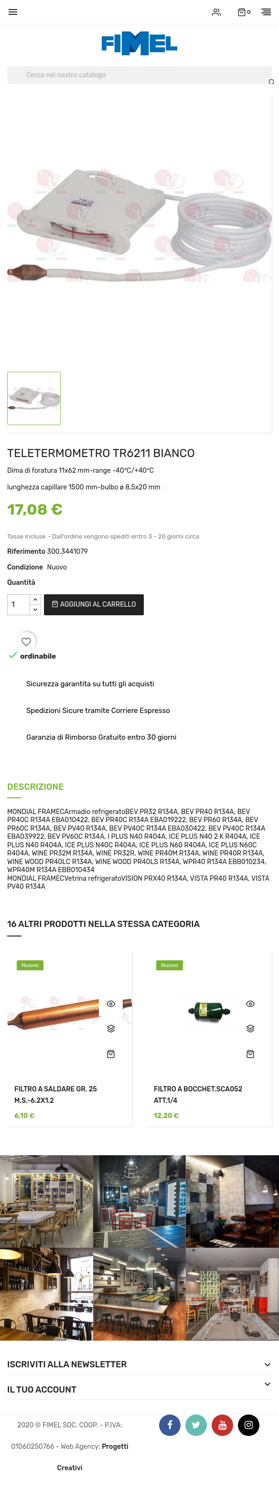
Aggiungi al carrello (94, 605)
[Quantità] (18, 604)
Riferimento (26, 552)
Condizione (25, 567)
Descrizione (35, 787)
